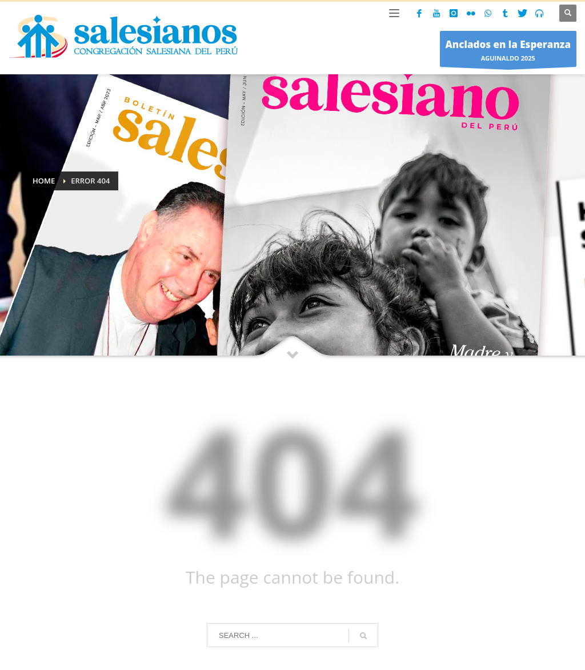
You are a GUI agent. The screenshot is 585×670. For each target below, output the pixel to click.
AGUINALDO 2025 (508, 52)
